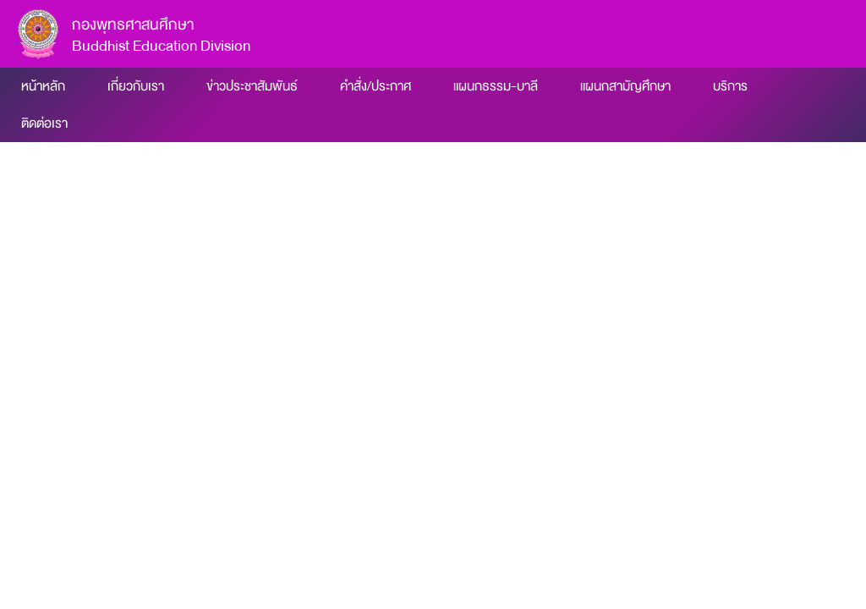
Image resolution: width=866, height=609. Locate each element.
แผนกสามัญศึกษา (625, 86)
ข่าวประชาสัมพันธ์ (252, 86)
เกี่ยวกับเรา (135, 86)
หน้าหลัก (43, 86)
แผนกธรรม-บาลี (495, 86)
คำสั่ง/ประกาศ (375, 86)
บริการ (730, 86)
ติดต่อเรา (44, 123)
